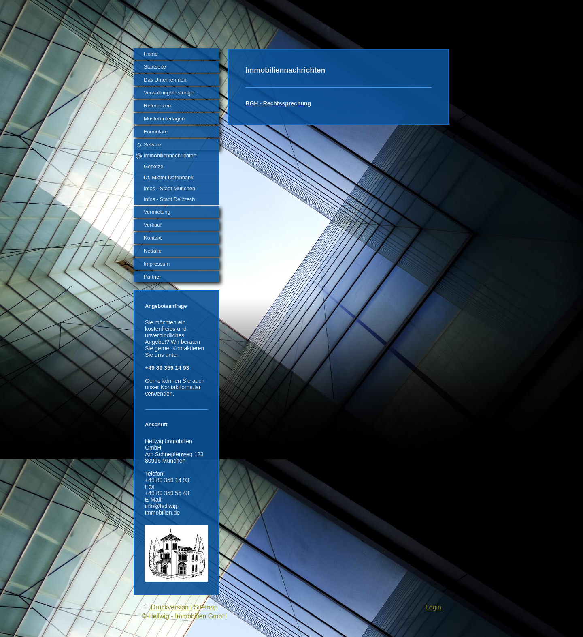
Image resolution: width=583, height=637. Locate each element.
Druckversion (166, 607)
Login (433, 607)
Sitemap (206, 607)
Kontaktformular (181, 387)
